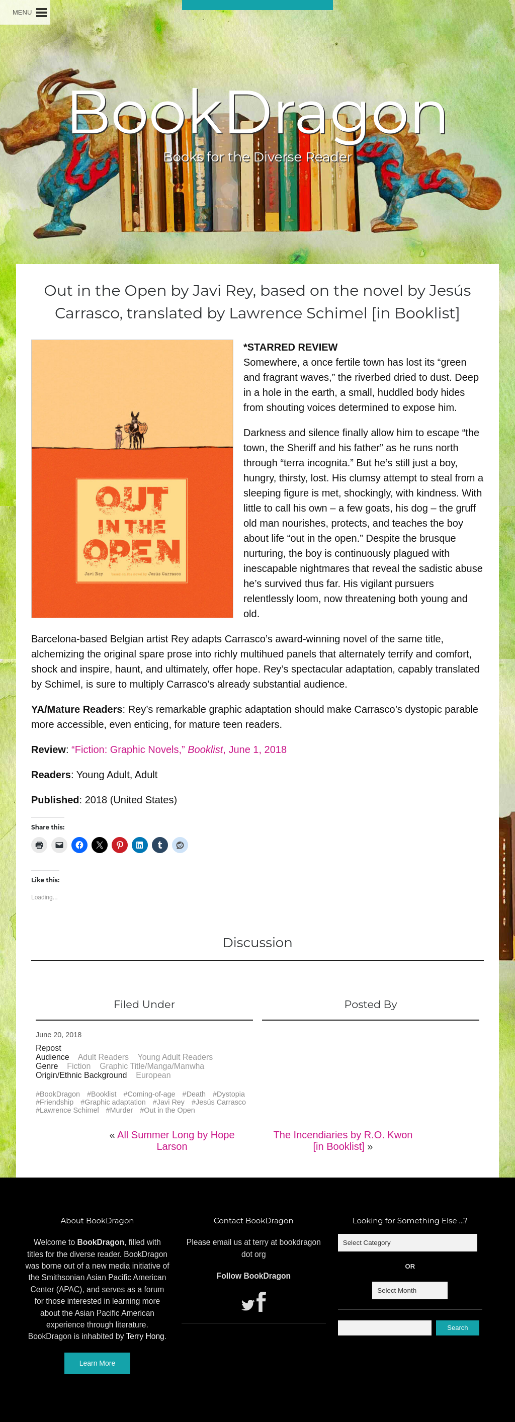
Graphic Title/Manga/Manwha (152, 1066)
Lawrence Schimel (69, 1110)
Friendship (56, 1102)
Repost (48, 1048)
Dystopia (231, 1094)
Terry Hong (145, 1336)
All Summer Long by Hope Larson (175, 1140)
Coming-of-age (151, 1094)
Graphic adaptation (115, 1102)
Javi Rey (171, 1102)
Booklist (103, 1094)
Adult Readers (103, 1057)
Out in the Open (169, 1110)
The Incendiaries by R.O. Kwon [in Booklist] (343, 1140)
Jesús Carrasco (221, 1102)
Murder (121, 1110)
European (153, 1075)
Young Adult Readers (175, 1057)
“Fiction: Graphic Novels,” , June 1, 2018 (179, 749)
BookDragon (257, 111)
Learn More (97, 1363)
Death (196, 1094)
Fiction (79, 1066)
